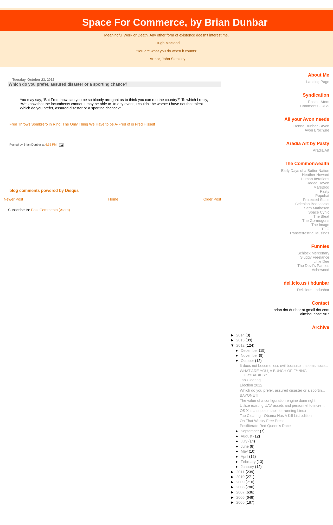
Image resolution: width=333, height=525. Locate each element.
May (245, 451)
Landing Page (317, 82)
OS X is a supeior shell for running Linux (273, 411)
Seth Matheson (316, 208)
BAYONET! (249, 395)
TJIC (325, 229)
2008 (241, 487)
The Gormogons (315, 220)
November (250, 355)
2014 (241, 335)
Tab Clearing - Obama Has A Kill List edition (276, 416)
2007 (241, 492)
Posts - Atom (318, 102)
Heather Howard (315, 175)
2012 (241, 345)
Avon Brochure (317, 130)
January (248, 467)
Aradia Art (321, 150)
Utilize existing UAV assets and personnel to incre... (282, 405)
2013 (241, 340)
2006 (241, 497)
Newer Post (13, 199)
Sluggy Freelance (314, 257)
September (250, 431)
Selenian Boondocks (312, 204)
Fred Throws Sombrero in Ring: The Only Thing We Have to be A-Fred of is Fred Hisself (82, 124)
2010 (241, 477)
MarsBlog (321, 187)
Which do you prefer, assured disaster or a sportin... (282, 390)
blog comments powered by (44, 190)
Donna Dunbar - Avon (311, 126)
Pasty (324, 191)
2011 (241, 472)
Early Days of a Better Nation (305, 170)
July (244, 441)
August (247, 436)
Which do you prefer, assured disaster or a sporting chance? (68, 84)
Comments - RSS (314, 106)
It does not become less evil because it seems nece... (284, 366)
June (245, 446)
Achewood (320, 270)
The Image (320, 225)
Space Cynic (318, 212)
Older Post (212, 199)
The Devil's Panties (313, 266)
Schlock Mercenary (313, 253)
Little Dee (321, 261)
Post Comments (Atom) (50, 210)
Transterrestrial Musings (309, 233)
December (250, 350)
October (248, 361)
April (245, 456)
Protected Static (316, 200)
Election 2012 (251, 385)
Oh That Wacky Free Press (262, 421)
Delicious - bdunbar (313, 290)
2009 (241, 482)
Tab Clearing (250, 380)
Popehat (322, 195)
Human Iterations (315, 179)
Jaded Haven (318, 183)
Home (113, 199)
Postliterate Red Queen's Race (265, 426)
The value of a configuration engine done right (278, 400)
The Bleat (321, 216)
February (249, 462)
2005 (241, 502)
